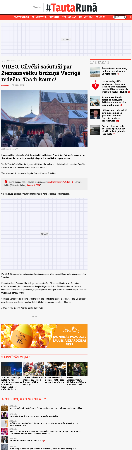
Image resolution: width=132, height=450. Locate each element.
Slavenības (21, 17)
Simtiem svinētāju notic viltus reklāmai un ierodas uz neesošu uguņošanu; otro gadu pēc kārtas (11, 383)
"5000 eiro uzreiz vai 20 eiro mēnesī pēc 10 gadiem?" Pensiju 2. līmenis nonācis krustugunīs (114, 115)
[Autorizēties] (129, 17)
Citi (18, 60)
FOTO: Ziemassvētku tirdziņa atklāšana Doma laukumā (76, 381)
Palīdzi (100, 17)
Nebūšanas (69, 17)
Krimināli (86, 17)
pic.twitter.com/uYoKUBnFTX (60, 182)
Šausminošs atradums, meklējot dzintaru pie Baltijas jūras (114, 71)
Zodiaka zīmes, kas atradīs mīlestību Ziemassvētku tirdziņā (33, 381)
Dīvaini (54, 17)
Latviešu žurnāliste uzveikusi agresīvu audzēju (33, 416)
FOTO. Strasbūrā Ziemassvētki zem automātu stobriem (54, 379)
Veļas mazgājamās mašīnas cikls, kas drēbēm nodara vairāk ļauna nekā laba (114, 101)
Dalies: (35, 317)
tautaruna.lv (5, 85)
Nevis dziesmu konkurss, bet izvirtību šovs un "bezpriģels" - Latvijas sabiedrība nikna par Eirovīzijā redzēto (45, 432)
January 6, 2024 (33, 185)
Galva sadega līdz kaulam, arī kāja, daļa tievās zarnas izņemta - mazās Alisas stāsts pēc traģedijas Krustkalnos (115, 86)
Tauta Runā (10, 60)
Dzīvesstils (39, 17)
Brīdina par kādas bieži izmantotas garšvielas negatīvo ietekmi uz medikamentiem (43, 424)
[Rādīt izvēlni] (2, 17)
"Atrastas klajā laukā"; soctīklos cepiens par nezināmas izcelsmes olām (45, 408)
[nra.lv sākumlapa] (37, 7)
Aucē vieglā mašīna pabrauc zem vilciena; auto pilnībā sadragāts (42, 448)
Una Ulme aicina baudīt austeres (26, 440)
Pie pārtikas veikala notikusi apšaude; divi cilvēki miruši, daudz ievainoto (114, 130)
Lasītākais (99, 62)
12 (117, 121)
